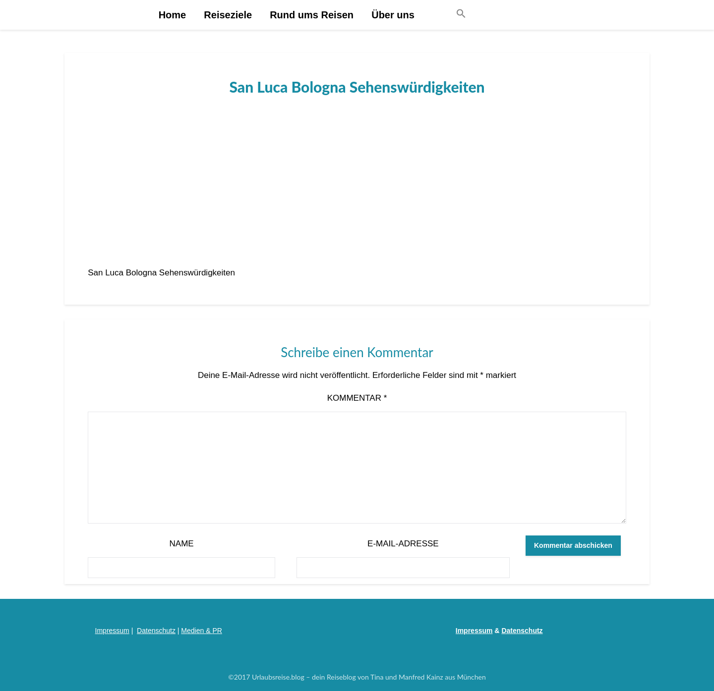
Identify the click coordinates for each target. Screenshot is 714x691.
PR (217, 631)
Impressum (112, 631)
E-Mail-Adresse (403, 543)
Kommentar (357, 398)
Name (182, 543)
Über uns (393, 14)
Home (172, 14)
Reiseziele (228, 14)
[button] (461, 14)
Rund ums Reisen (312, 14)
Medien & (196, 631)
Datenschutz (156, 631)
